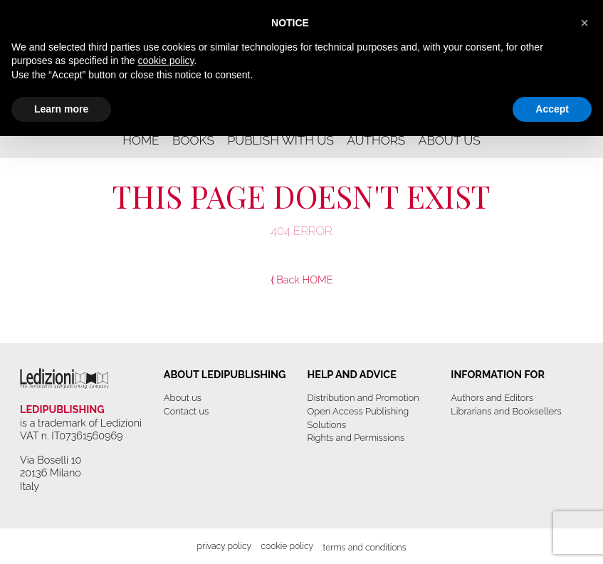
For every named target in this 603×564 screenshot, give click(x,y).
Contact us (186, 411)
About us (450, 140)
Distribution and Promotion (363, 397)
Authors (376, 140)
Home (140, 140)
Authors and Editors (492, 397)
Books (193, 140)
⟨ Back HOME (302, 279)
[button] (584, 22)
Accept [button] (552, 109)
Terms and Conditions (364, 547)
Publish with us (280, 140)
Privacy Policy (223, 545)
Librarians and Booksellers (506, 411)
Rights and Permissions (356, 437)
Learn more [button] (61, 109)
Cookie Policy (287, 545)
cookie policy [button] (165, 60)
